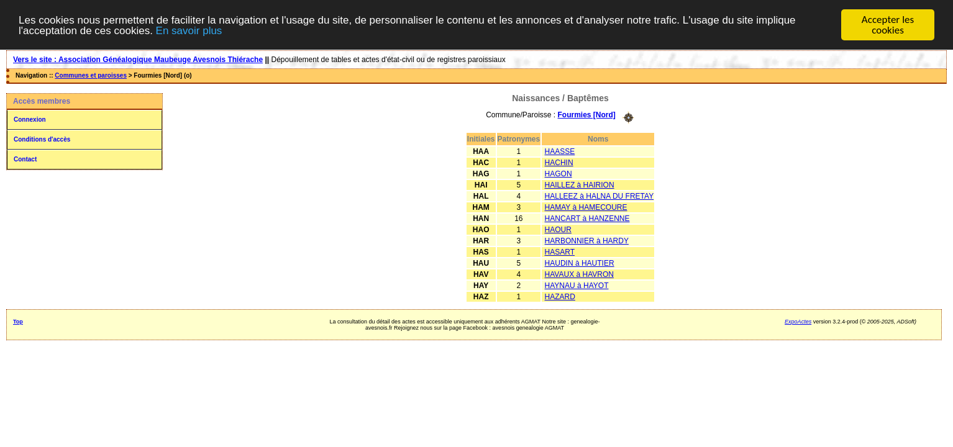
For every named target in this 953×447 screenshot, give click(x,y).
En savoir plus (189, 30)
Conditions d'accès (42, 139)
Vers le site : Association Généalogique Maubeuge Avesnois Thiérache (138, 59)
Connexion (30, 119)
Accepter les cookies (888, 25)
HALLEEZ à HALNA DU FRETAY (599, 195)
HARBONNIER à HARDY (587, 240)
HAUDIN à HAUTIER (579, 262)
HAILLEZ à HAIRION (579, 184)
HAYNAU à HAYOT (577, 285)
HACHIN (559, 162)
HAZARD (560, 296)
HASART (560, 251)
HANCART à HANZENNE (587, 218)
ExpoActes (798, 321)
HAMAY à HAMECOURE (586, 206)
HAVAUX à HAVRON (579, 273)
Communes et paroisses (91, 75)
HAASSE (560, 151)
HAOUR (558, 229)
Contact (25, 159)
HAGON (558, 173)
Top (18, 321)
